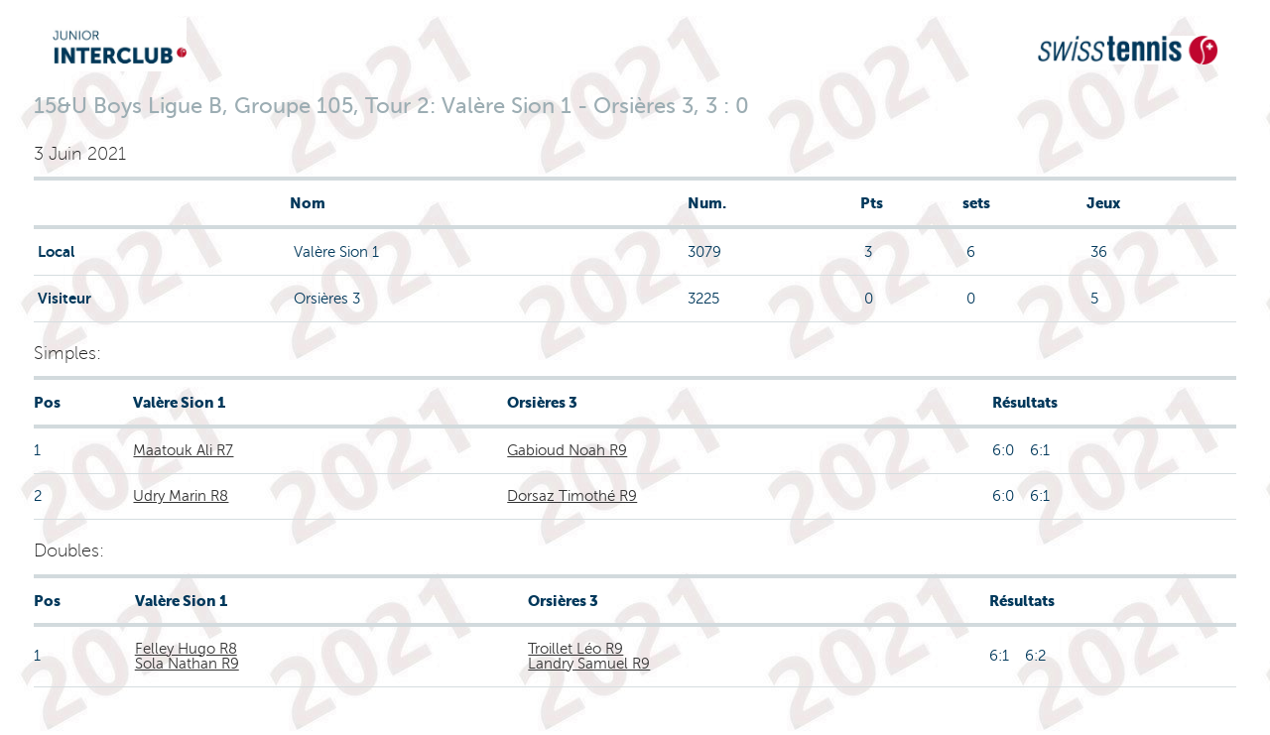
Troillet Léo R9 (575, 649)
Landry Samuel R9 (589, 664)
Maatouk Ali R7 (183, 450)
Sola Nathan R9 (187, 664)
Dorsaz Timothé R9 (572, 496)
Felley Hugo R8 (186, 649)
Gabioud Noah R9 (567, 450)
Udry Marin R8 (180, 496)
